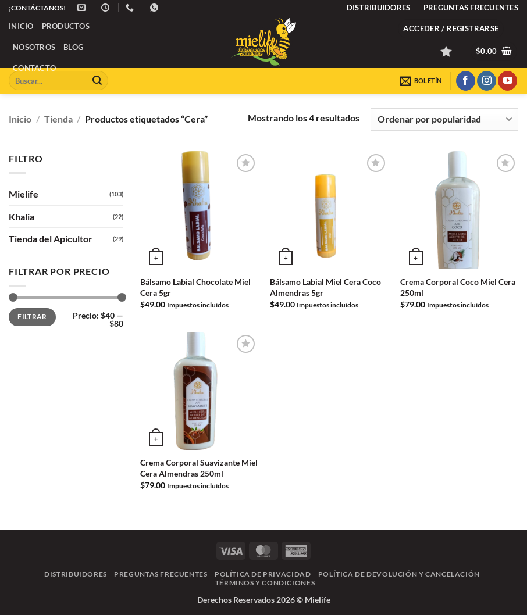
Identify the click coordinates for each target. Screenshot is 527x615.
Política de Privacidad (263, 574)
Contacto (34, 68)
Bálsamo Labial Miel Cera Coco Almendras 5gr (325, 287)
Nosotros (34, 47)
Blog (73, 47)
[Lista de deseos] (446, 51)
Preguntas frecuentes (470, 7)
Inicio (21, 26)
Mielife (23, 193)
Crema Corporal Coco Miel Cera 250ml (457, 287)
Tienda (58, 118)
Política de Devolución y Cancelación (399, 574)
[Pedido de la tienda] (444, 119)
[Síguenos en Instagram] (486, 81)
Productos (66, 26)
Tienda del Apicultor (50, 238)
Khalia (21, 215)
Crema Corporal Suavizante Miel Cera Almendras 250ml (199, 467)
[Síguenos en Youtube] (507, 81)
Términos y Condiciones (265, 582)
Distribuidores (379, 7)
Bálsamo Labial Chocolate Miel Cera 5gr (195, 287)
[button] (451, 28)
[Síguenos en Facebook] (465, 81)
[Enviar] (97, 81)
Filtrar (32, 316)
